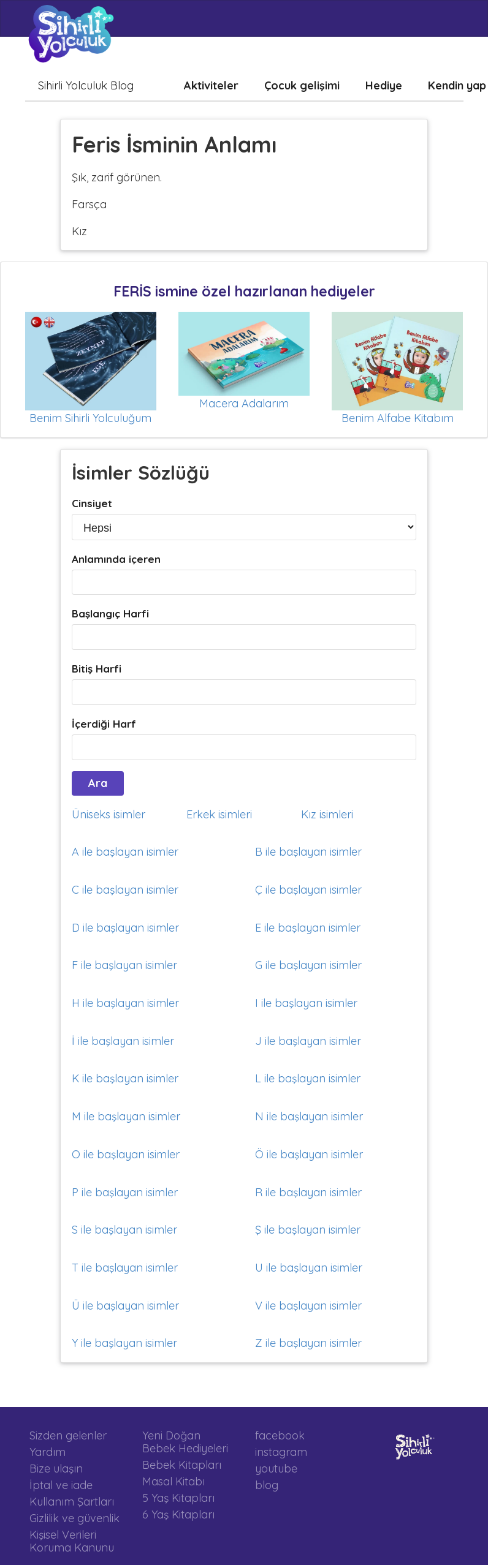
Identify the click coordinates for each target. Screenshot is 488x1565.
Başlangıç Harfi (110, 613)
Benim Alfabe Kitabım (397, 418)
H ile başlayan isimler (125, 1003)
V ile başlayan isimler (308, 1306)
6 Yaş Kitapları (178, 1514)
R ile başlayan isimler (308, 1192)
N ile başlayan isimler (309, 1116)
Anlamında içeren (116, 558)
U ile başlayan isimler (308, 1268)
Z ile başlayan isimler (308, 1343)
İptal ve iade (61, 1485)
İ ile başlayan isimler (123, 1041)
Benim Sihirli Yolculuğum (90, 418)
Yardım (47, 1452)
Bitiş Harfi (96, 668)
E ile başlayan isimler (307, 928)
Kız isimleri (327, 814)
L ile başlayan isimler (307, 1078)
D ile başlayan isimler (125, 928)
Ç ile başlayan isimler (308, 890)
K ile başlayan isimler (125, 1078)
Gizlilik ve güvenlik (74, 1518)
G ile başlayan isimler (308, 965)
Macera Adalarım (244, 403)
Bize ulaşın (56, 1468)
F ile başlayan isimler (124, 965)
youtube (276, 1468)
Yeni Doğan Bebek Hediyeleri (185, 1442)
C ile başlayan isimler (125, 890)
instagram (281, 1452)
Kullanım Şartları (71, 1502)
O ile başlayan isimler (126, 1154)
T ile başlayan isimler (125, 1268)
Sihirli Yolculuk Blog (86, 85)
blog (266, 1484)
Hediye (383, 85)
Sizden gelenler (68, 1435)
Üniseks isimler (108, 814)
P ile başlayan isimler (125, 1192)
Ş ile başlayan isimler (307, 1230)
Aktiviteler (211, 85)
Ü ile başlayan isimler (125, 1306)
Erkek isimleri (219, 814)
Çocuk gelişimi (302, 85)
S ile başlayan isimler (124, 1230)
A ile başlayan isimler (125, 852)
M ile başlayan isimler (126, 1116)
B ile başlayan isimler (308, 852)
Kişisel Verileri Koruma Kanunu (71, 1541)
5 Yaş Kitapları (178, 1498)
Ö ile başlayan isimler (309, 1154)
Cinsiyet (92, 503)
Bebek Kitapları (181, 1465)
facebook (280, 1435)
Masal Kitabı (173, 1481)
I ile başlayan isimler (306, 1003)
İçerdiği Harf (104, 723)
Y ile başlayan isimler (124, 1343)
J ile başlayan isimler (308, 1041)
